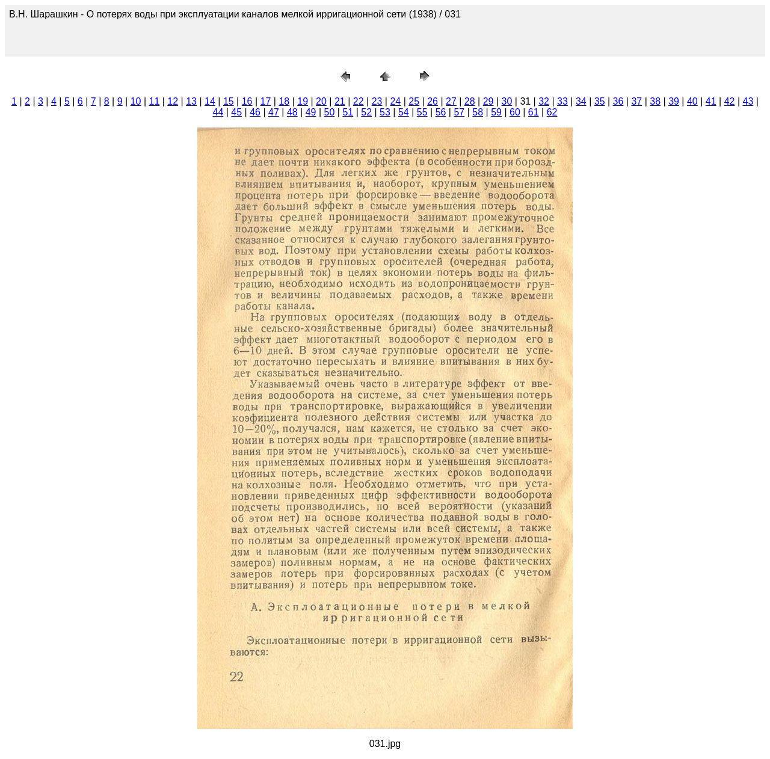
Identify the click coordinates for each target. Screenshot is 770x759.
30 (507, 101)
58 (477, 112)
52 (366, 112)
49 (311, 112)
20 (321, 101)
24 (395, 101)
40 (692, 101)
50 (329, 112)
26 (432, 101)
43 (748, 101)
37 (636, 101)
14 (210, 101)
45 (236, 112)
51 (347, 112)
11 (154, 101)
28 (469, 101)
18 (284, 101)
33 (562, 101)
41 (711, 101)
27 (451, 101)
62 (552, 112)
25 (413, 101)
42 (729, 101)
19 (302, 101)
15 (228, 101)
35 (599, 101)
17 (265, 101)
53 (385, 112)
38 (655, 101)
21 (339, 101)
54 (403, 112)
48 (292, 112)
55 (422, 112)
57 (459, 112)
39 (673, 101)
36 (618, 101)
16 (247, 101)
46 (255, 112)
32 (543, 101)
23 (377, 101)
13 (191, 101)
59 (496, 112)
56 (441, 112)
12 (172, 101)
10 (136, 101)
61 (533, 112)
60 (515, 112)
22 (358, 101)
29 (488, 101)
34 (581, 101)
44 (218, 112)
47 (273, 112)
